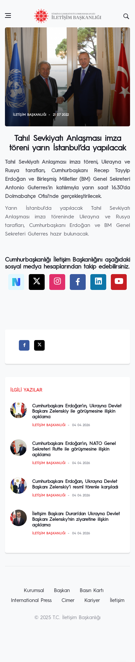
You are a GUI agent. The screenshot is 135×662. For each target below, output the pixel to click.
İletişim (117, 600)
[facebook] (78, 282)
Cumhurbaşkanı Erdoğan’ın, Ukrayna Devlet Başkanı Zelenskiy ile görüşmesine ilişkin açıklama (76, 412)
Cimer (68, 600)
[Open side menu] (8, 15)
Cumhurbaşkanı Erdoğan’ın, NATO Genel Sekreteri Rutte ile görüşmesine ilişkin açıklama (74, 449)
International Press (31, 600)
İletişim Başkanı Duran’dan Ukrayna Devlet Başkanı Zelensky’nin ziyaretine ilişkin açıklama (76, 519)
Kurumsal (34, 590)
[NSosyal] (16, 282)
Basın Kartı (92, 590)
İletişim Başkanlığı (29, 114)
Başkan (62, 590)
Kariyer (92, 600)
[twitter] (37, 282)
